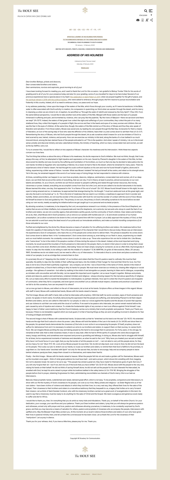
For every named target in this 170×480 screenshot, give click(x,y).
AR (70, 30)
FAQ (67, 474)
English (144, 16)
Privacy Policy (97, 474)
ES (84, 30)
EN (79, 30)
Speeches (31, 16)
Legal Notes (75, 474)
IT (91, 30)
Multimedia (85, 68)
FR (88, 30)
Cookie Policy (85, 474)
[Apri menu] (150, 11)
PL (95, 30)
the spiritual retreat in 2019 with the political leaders (46, 100)
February (46, 16)
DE (75, 30)
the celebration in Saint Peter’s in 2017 (85, 97)
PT (100, 30)
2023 (39, 16)
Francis (22, 16)
